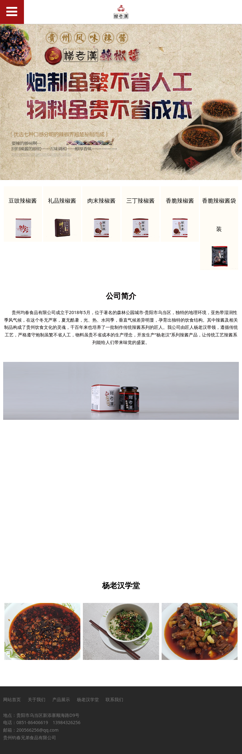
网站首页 (12, 699)
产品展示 (61, 699)
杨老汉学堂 (88, 699)
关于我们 (36, 699)
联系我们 (114, 699)
